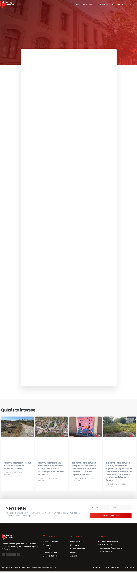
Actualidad (103, 4)
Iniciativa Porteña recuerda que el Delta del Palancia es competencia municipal (17, 468)
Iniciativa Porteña (85, 4)
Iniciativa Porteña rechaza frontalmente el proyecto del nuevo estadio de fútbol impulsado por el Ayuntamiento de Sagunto (51, 471)
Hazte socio (118, 4)
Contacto (132, 4)
